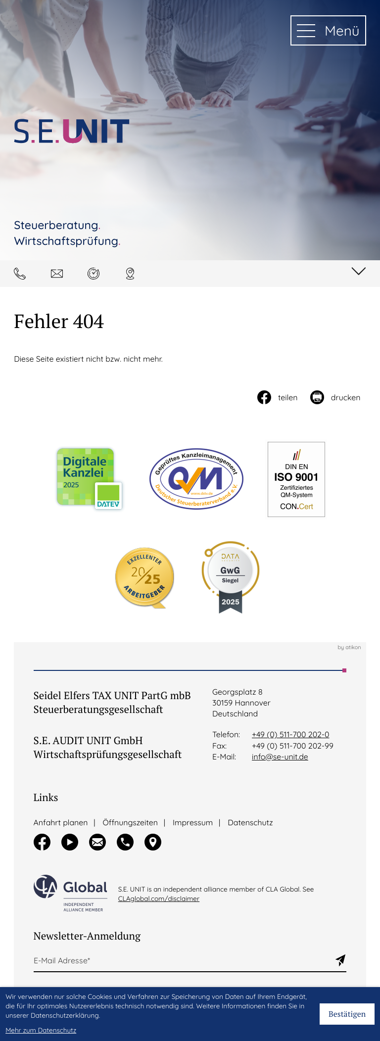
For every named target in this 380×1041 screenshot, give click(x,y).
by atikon (349, 647)
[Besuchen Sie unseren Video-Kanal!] (69, 842)
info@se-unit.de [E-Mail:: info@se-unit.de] (280, 756)
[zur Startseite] (72, 131)
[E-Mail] (184, 961)
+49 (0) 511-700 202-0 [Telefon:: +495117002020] (290, 734)
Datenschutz (250, 822)
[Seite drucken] (334, 397)
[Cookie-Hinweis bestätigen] (347, 1014)
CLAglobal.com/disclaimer (158, 899)
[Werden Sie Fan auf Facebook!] (42, 842)
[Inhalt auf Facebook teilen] (276, 397)
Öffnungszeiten (130, 822)
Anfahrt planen (61, 822)
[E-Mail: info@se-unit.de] (59, 274)
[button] (22, 274)
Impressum (193, 822)
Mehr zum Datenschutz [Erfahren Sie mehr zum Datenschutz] (40, 1030)
